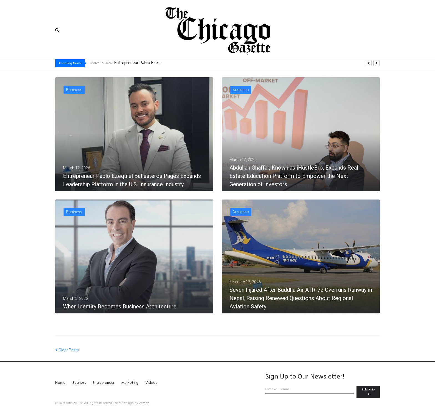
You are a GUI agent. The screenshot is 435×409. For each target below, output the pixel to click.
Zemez (144, 403)
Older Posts (67, 350)
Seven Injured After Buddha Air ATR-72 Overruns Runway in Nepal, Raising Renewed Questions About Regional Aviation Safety (300, 298)
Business (74, 90)
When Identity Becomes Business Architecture (119, 306)
